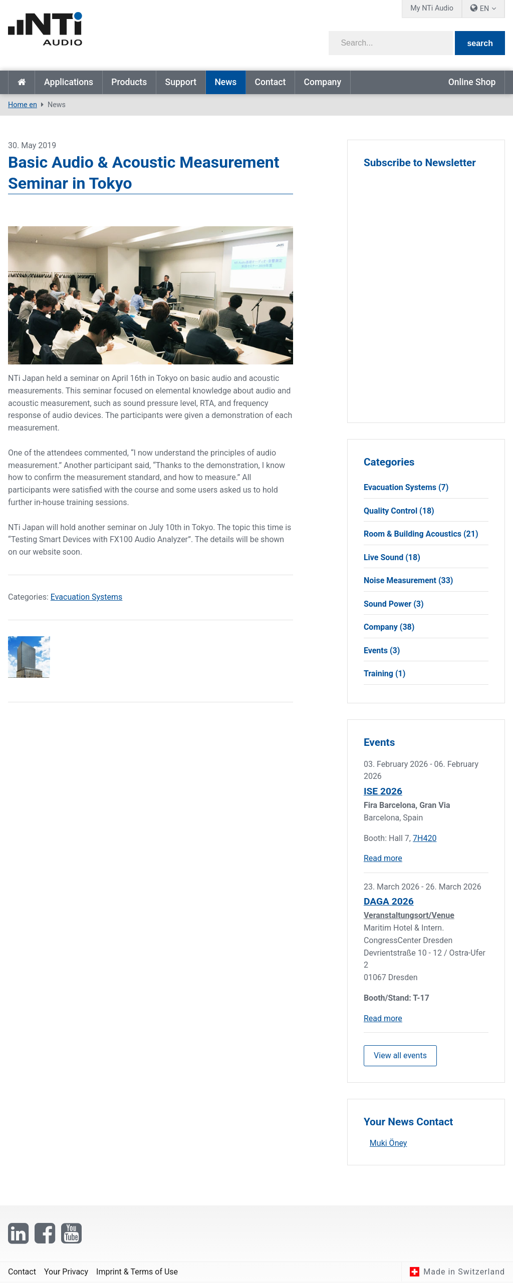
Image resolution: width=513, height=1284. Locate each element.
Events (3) (382, 651)
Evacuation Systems (87, 597)
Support (180, 82)
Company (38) (389, 627)
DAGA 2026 (389, 902)
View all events (400, 1056)
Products (129, 82)
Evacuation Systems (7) (406, 487)
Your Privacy (66, 1272)
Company (322, 82)
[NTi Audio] (129, 32)
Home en (21, 82)
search (480, 43)
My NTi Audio (431, 8)
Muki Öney (388, 1144)
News (225, 82)
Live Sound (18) (392, 557)
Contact (270, 82)
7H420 (424, 838)
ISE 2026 (383, 791)
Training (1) (384, 674)
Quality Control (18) (399, 511)
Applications (68, 82)
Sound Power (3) (394, 604)
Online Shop (472, 82)
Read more (383, 859)
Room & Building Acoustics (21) (421, 534)
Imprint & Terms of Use (137, 1272)
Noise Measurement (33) (408, 581)
